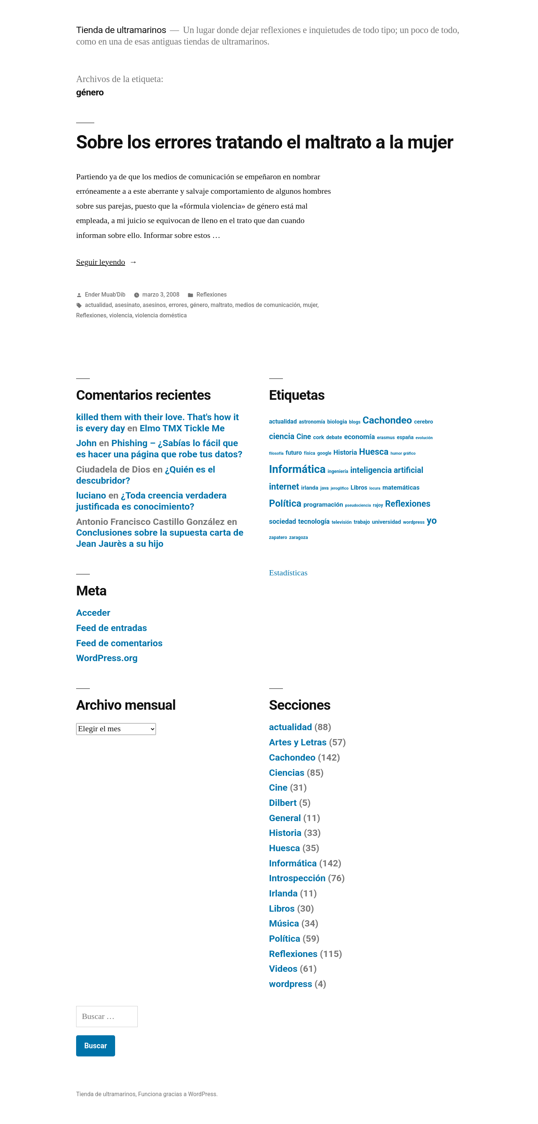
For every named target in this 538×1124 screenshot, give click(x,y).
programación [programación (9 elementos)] (323, 504)
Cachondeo (292, 757)
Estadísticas (288, 573)
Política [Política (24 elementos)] (285, 503)
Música (284, 923)
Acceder (93, 612)
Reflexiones (211, 294)
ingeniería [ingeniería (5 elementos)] (338, 471)
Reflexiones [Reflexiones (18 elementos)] (407, 504)
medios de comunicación (267, 304)
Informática (293, 863)
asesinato (127, 304)
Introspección (297, 878)
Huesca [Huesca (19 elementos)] (373, 452)
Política (284, 938)
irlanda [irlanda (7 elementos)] (309, 487)
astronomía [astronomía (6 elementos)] (312, 422)
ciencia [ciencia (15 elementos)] (282, 436)
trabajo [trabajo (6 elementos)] (362, 522)
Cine (278, 787)
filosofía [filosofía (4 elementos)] (276, 453)
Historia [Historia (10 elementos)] (345, 452)
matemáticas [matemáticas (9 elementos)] (401, 487)
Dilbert (283, 802)
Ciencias (286, 772)
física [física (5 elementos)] (309, 453)
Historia (285, 832)
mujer (310, 304)
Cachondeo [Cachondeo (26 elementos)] (387, 420)
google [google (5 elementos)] (324, 453)
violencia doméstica (161, 315)
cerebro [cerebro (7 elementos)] (423, 421)
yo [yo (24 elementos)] (432, 520)
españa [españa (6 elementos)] (405, 437)
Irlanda (283, 893)
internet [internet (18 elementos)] (284, 487)
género (199, 304)
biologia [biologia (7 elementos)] (337, 421)
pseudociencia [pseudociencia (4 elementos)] (358, 505)
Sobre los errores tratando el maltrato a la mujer (264, 142)
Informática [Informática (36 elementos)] (297, 469)
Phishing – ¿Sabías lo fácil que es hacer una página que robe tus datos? (159, 449)
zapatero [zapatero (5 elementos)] (278, 537)
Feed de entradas (111, 628)
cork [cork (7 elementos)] (318, 437)
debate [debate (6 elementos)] (334, 437)
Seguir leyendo (106, 262)
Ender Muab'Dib (105, 294)
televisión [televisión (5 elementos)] (342, 522)
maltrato (221, 304)
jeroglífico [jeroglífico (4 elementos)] (340, 488)
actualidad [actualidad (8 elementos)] (283, 421)
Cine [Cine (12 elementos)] (304, 436)
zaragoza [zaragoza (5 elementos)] (298, 537)
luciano (91, 495)
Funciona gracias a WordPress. (178, 1094)
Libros (282, 908)
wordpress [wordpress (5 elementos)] (413, 522)
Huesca (284, 848)
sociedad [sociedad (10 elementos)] (282, 521)
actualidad (98, 304)
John (86, 443)
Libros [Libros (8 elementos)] (358, 487)
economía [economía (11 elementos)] (359, 437)
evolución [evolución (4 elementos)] (424, 437)
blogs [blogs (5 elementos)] (355, 422)
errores (178, 304)
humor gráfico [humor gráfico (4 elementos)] (403, 453)
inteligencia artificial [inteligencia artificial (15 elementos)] (386, 470)
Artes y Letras (298, 742)
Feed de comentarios (119, 643)
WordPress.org (107, 658)
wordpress (290, 983)
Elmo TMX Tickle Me (182, 428)
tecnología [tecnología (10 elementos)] (314, 521)
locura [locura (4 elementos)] (375, 488)
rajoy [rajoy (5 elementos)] (378, 505)
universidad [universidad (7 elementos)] (386, 522)
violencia (120, 315)
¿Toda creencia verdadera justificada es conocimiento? (151, 501)
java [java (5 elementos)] (324, 488)
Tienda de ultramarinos (121, 29)
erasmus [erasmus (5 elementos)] (386, 437)
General (285, 818)
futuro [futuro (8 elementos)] (294, 452)
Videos (283, 968)
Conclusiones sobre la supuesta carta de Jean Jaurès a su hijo (160, 538)
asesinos (154, 304)
